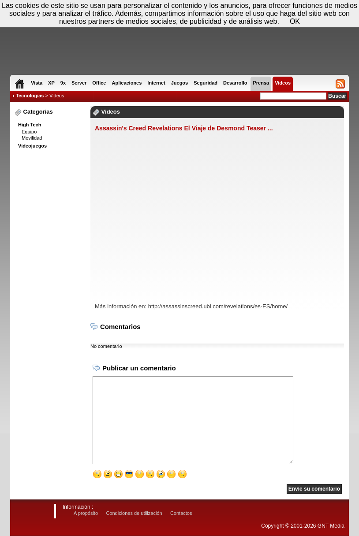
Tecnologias (30, 95)
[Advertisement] (50, 287)
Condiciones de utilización (134, 513)
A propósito (86, 513)
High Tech (29, 124)
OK (295, 21)
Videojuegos (32, 145)
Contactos (181, 513)
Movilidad (32, 137)
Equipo (29, 131)
